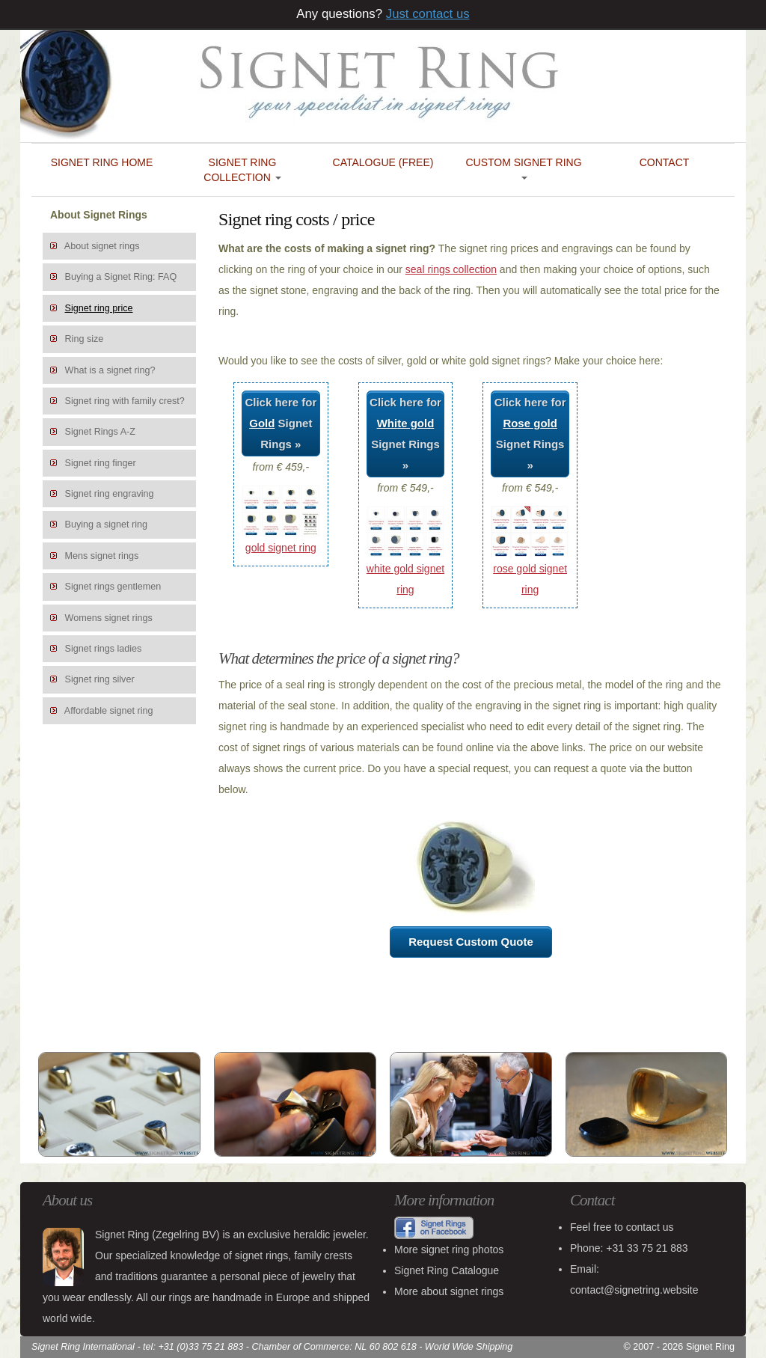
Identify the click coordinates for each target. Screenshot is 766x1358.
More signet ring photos (448, 1249)
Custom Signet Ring (523, 168)
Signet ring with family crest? (125, 401)
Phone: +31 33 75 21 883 (629, 1248)
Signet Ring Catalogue (446, 1270)
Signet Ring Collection (242, 169)
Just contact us (428, 14)
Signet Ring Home (102, 162)
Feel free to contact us (622, 1227)
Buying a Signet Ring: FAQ (121, 277)
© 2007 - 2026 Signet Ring (679, 1347)
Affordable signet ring (108, 711)
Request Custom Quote (470, 941)
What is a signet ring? (110, 370)
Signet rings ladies (103, 648)
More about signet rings (448, 1291)
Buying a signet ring (106, 524)
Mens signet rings (102, 556)
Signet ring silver (100, 679)
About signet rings (102, 246)
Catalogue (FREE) (383, 162)
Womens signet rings (109, 618)
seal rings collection (451, 269)
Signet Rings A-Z (100, 431)
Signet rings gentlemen (113, 586)
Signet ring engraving (109, 494)
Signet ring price (99, 308)
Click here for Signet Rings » (280, 423)
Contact (665, 162)
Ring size (84, 339)
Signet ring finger (100, 463)
